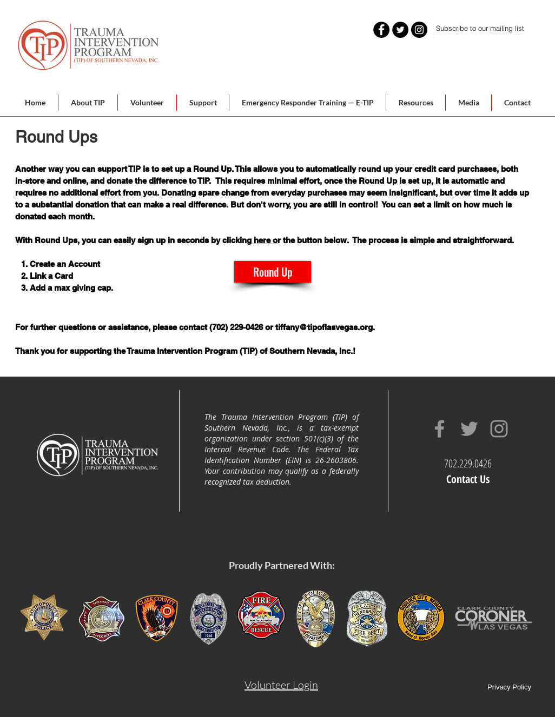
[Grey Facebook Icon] (439, 428)
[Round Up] (272, 272)
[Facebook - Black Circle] (381, 30)
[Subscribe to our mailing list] (480, 28)
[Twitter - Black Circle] (400, 30)
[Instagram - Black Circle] (419, 30)
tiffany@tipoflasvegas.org (324, 327)
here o (265, 240)
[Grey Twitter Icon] (469, 428)
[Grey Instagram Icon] (499, 428)
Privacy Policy (509, 687)
